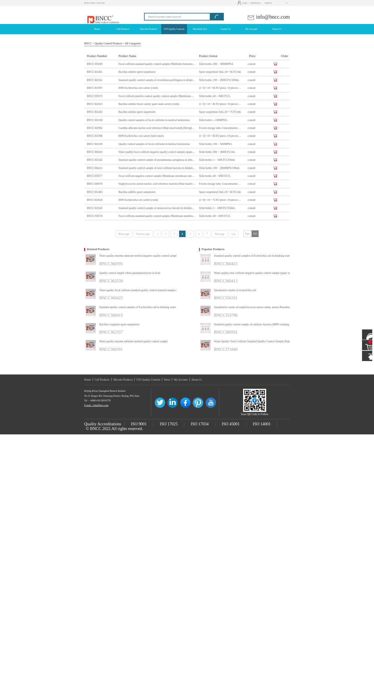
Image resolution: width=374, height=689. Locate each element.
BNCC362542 (95, 159)
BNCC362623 (95, 104)
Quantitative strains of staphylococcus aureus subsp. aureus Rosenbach (253, 307)
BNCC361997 (95, 88)
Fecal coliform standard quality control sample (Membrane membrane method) (157, 216)
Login (243, 3)
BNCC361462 (95, 111)
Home (87, 379)
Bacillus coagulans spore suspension (119, 324)
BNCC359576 (95, 96)
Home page (123, 234)
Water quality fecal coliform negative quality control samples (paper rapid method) (157, 152)
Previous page (143, 234)
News (167, 379)
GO (255, 233)
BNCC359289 (95, 64)
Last (234, 234)
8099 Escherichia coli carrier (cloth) (138, 88)
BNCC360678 (95, 183)
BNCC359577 (95, 176)
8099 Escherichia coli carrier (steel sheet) (141, 135)
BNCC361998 (95, 135)
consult (251, 64)
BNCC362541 (95, 80)
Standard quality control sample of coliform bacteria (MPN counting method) (256, 324)
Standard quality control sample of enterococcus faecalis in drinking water (157, 208)
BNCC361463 (95, 192)
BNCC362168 (95, 120)
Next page (219, 234)
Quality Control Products (108, 43)
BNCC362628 (95, 199)
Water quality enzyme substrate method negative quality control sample (138, 255)
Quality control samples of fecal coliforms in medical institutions (154, 120)
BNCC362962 (95, 128)
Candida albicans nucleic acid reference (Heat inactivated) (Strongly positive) (157, 128)
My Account (181, 379)
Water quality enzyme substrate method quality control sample (133, 341)
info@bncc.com (268, 17)
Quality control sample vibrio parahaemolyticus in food (129, 273)
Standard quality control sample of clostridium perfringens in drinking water (157, 80)
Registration (255, 3)
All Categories (133, 43)
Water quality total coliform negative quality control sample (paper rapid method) (258, 273)
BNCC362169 (95, 144)
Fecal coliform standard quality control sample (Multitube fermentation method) (157, 64)
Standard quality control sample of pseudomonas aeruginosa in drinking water (157, 159)
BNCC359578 (95, 216)
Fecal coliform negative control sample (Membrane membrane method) (157, 176)
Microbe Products (123, 379)
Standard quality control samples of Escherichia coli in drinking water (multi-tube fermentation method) (144, 307)
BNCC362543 (95, 208)
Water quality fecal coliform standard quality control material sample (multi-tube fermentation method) (144, 290)
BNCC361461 (95, 71)
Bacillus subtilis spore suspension (137, 71)
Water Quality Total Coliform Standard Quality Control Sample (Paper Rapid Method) (259, 341)
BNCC (88, 43)
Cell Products (102, 379)
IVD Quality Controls (148, 379)
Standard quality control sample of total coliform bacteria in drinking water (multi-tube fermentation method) (157, 168)
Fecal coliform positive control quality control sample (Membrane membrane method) (157, 96)
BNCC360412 (95, 168)
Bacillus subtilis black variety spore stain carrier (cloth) (149, 104)
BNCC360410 (95, 152)
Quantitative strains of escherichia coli (235, 290)
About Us (196, 379)
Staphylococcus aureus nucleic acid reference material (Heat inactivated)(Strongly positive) (157, 183)
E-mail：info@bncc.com (96, 405)
